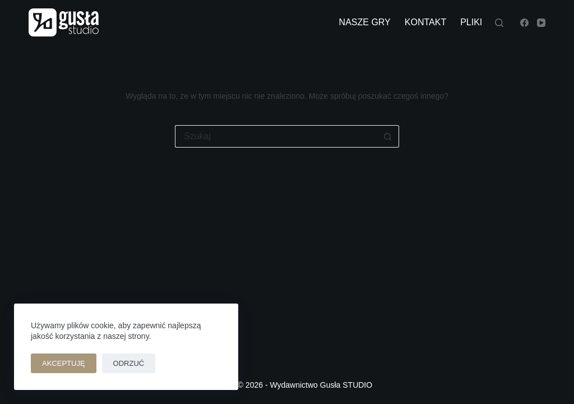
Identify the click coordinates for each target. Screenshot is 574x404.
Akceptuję (63, 363)
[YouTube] (541, 23)
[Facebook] (524, 23)
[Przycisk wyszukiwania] (388, 136)
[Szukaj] (499, 23)
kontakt (425, 22)
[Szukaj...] (276, 136)
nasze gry (365, 22)
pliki (471, 22)
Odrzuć (129, 363)
